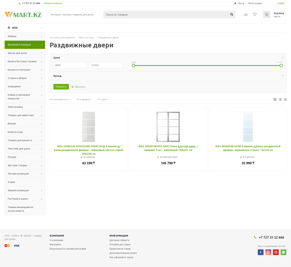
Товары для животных (21, 115)
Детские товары (17, 165)
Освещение (14, 86)
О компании (56, 240)
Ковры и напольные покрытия (19, 96)
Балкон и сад (15, 132)
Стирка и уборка (17, 78)
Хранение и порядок (19, 44)
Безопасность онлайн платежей (68, 248)
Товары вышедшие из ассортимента (20, 209)
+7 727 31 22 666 (31, 3)
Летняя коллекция (18, 173)
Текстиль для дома (19, 148)
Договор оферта (119, 240)
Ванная (12, 123)
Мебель (12, 36)
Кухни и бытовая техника (22, 61)
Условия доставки (119, 244)
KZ (279, 3)
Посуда (12, 157)
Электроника (15, 106)
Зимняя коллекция (18, 190)
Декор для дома (17, 53)
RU (283, 3)
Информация (118, 235)
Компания (57, 235)
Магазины (55, 244)
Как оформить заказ (121, 257)
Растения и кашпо (18, 198)
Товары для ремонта (20, 140)
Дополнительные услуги (123, 253)
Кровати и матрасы (19, 69)
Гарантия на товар (120, 248)
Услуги (11, 182)
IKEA (15, 27)
